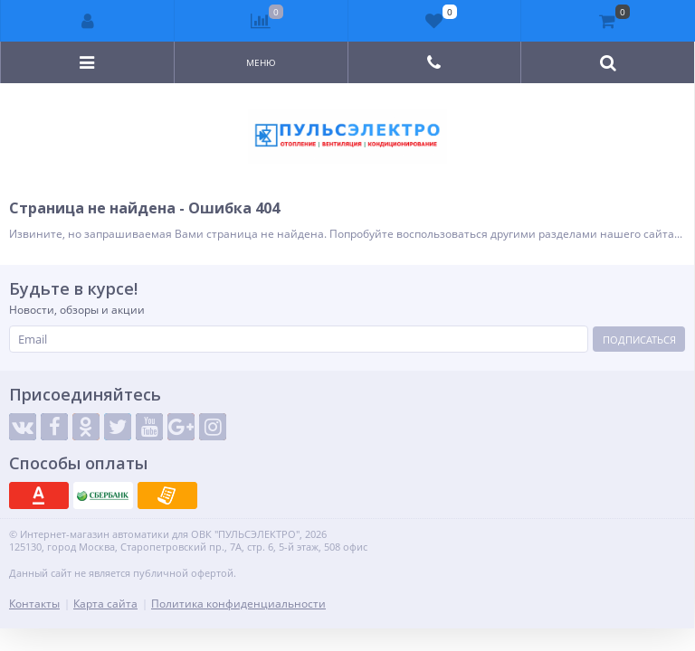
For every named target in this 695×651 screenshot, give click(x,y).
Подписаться (639, 339)
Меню (261, 62)
